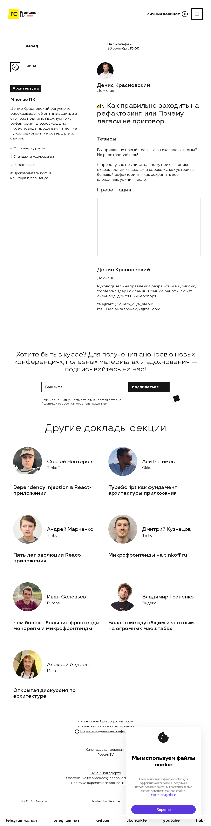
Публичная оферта (105, 773)
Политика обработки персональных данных (105, 783)
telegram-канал (21, 820)
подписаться (149, 387)
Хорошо (163, 809)
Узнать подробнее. (163, 795)
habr (200, 820)
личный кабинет (167, 14)
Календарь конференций (105, 750)
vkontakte (137, 820)
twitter (103, 820)
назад (29, 46)
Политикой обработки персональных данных (74, 403)
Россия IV (105, 755)
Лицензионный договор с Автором (105, 721)
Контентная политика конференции (105, 726)
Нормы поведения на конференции (108, 731)
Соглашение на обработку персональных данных (105, 778)
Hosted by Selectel (105, 801)
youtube (171, 820)
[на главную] (22, 14)
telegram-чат (66, 820)
